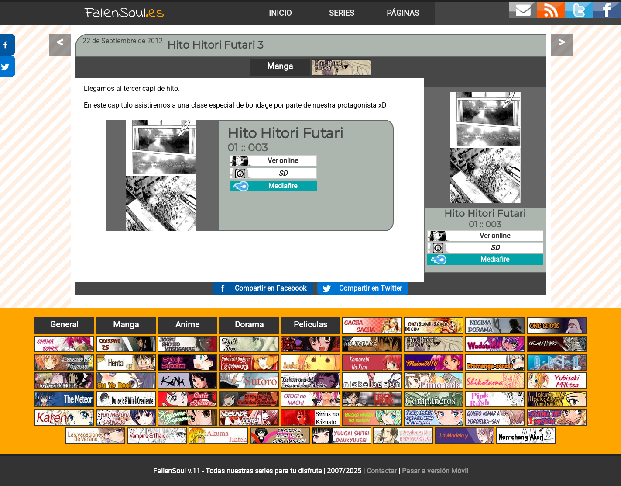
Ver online (283, 160)
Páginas (403, 13)
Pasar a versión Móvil (435, 471)
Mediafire (282, 186)
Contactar (382, 471)
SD (283, 173)
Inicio (280, 13)
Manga (280, 66)
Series (341, 13)
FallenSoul (124, 13)
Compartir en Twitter (370, 288)
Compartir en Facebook (270, 288)
